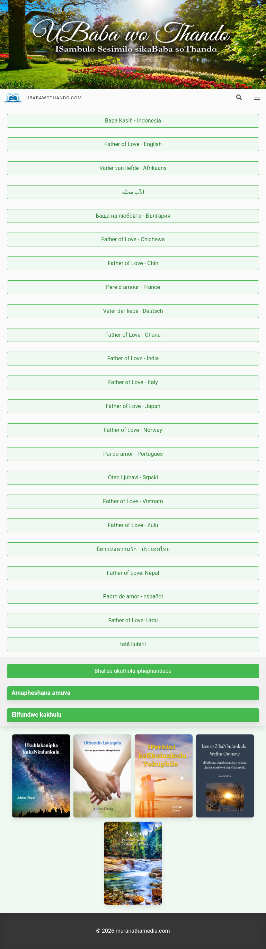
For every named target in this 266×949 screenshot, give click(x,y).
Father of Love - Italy (133, 382)
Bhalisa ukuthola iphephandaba (133, 671)
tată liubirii (133, 644)
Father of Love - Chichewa (133, 239)
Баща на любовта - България (133, 216)
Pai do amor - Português (133, 454)
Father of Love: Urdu (133, 620)
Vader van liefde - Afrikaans (133, 168)
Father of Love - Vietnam (133, 501)
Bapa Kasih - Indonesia (133, 120)
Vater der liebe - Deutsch (133, 311)
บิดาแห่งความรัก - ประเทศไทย (132, 549)
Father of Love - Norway (133, 430)
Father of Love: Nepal (133, 573)
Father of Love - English (133, 144)
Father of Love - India (133, 358)
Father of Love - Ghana (133, 335)
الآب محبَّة (133, 192)
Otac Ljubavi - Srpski (133, 477)
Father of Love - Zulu (133, 525)
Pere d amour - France (133, 287)
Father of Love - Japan (133, 406)
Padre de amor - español (133, 596)
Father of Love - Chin (133, 263)
